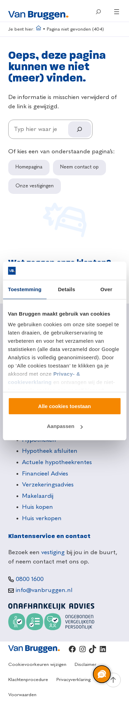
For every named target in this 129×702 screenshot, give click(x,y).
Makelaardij (37, 496)
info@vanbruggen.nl (44, 590)
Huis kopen (37, 507)
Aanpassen (65, 426)
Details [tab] (66, 289)
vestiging (53, 552)
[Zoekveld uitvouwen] (98, 12)
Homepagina (28, 167)
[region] (101, 674)
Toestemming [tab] (25, 289)
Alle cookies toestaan (64, 406)
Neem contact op (79, 167)
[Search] (79, 129)
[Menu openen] (116, 12)
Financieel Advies (45, 474)
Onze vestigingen (34, 186)
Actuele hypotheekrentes (57, 462)
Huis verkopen (42, 518)
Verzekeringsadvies (48, 485)
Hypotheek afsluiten (49, 451)
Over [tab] (106, 289)
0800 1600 (30, 579)
